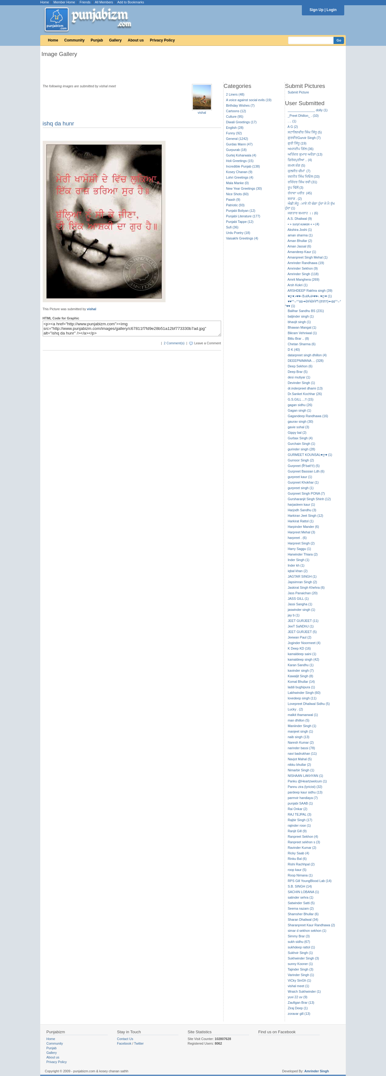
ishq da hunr (58, 123)
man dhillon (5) (298, 720)
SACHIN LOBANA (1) (303, 892)
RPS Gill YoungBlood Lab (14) (310, 881)
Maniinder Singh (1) (302, 726)
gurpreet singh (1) (301, 488)
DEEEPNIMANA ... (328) (306, 360)
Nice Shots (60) (237, 194)
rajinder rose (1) (299, 825)
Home (44, 2)
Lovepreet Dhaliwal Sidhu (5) (309, 704)
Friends (85, 2)
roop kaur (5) (297, 870)
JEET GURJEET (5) (302, 632)
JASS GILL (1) (298, 598)
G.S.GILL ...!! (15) (301, 399)
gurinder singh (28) (301, 449)
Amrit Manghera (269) (303, 279)
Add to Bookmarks (130, 2)
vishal (202, 112)
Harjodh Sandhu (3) (302, 510)
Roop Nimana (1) (300, 875)
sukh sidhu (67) (299, 941)
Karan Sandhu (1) (301, 665)
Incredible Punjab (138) (243, 166)
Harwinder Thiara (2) (303, 554)
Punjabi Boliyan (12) (240, 210)
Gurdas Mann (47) (239, 144)
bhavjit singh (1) (299, 322)
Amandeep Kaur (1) (301, 252)
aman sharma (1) (300, 235)
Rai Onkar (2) (297, 809)
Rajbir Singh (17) (300, 820)
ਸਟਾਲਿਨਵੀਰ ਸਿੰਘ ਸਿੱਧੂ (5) (305, 132)
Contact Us (125, 1039)
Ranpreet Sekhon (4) (303, 836)
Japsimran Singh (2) (302, 582)
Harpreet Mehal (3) (301, 532)
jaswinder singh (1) (301, 609)
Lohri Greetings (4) (239, 177)
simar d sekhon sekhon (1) (307, 930)
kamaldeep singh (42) (303, 659)
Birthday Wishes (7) (240, 105)
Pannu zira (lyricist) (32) (305, 787)
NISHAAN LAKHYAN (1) (305, 775)
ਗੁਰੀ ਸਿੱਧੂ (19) (297, 143)
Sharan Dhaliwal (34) (303, 919)
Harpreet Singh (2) (301, 543)
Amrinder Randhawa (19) (305, 263)
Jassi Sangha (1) (300, 604)
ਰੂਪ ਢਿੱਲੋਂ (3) (295, 187)
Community (74, 40)
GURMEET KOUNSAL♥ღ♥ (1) (310, 455)
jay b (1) (294, 615)
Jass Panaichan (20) (303, 593)
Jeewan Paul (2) (299, 637)
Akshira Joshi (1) (299, 229)
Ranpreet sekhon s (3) (304, 842)
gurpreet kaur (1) (300, 477)
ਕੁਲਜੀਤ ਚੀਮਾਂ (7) (299, 171)
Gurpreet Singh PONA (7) (306, 493)
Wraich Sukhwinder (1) (304, 991)
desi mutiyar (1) (299, 377)
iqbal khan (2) (298, 571)
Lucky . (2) (295, 709)
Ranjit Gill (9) (297, 831)
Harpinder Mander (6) (303, 526)
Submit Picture (298, 92)
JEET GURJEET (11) (303, 621)
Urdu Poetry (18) (238, 233)
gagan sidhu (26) (300, 405)
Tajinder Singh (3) (301, 969)
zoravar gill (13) (299, 1013)
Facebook (124, 1043)
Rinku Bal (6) (297, 858)
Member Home (64, 2)
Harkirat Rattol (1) (301, 521)
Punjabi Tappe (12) (239, 222)
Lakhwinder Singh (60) (304, 692)
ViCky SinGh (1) (299, 980)
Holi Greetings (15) (239, 161)
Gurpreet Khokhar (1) (303, 482)
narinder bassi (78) (301, 748)
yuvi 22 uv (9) (297, 997)
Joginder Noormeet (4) (304, 643)
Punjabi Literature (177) (243, 216)
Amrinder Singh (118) (302, 274)
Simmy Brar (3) (299, 936)
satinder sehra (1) (301, 897)
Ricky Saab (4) (298, 853)
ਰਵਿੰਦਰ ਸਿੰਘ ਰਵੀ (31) (302, 182)
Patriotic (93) (235, 205)
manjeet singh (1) (300, 731)
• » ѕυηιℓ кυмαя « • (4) (303, 224)
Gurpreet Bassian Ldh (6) (306, 471)
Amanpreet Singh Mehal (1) (307, 257)
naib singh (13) (299, 737)
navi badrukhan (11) (302, 753)
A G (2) (292, 127)
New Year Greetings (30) (244, 188)
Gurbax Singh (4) (300, 438)
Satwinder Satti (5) (301, 903)
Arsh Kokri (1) (297, 285)
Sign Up (316, 10)
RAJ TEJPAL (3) (299, 814)
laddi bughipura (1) (301, 687)
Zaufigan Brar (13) (301, 1002)
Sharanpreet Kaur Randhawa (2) (311, 925)
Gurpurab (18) (236, 150)
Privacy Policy (162, 40)
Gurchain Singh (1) (301, 443)
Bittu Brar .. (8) (298, 338)
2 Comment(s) (174, 343)
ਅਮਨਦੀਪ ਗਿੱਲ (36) (301, 149)
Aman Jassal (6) (299, 246)
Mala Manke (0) (237, 183)
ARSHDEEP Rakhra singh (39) (309, 290)
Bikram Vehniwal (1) (302, 333)
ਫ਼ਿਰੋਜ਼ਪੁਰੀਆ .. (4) (300, 160)
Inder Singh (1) (299, 560)
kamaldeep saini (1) (302, 654)
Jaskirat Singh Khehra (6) (306, 587)
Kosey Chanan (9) (239, 172)
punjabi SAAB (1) (300, 803)
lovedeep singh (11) (302, 698)
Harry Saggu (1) (299, 549)
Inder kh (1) (296, 565)
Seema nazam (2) (301, 908)
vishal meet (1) (298, 986)
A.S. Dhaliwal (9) (299, 218)
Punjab (97, 40)
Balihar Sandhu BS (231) (306, 311)
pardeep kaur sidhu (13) (305, 792)
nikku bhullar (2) (299, 764)
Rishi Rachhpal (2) (301, 864)
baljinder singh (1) (301, 316)
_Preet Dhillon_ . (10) (303, 115)
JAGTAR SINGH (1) (302, 576)
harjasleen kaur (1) (301, 504)
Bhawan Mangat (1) (302, 327)
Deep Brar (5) (298, 372)
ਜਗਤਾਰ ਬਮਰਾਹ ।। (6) (303, 213)
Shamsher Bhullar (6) (303, 914)
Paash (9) (233, 199)
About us (136, 40)
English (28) (235, 127)
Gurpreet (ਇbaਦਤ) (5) (304, 466)
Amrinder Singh (316, 1071)
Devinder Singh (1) (301, 383)
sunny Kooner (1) (300, 964)
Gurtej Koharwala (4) (241, 155)
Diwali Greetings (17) (241, 122)
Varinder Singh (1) (301, 975)
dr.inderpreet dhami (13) (305, 388)
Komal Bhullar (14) (301, 681)
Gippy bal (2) (297, 432)
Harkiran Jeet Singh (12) (305, 515)
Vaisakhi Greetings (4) (242, 238)
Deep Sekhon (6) (300, 366)
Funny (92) (234, 133)
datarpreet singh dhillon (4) (307, 355)
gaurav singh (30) (300, 421)
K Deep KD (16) (299, 648)
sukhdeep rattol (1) (301, 947)
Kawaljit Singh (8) (300, 676)
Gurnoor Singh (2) (301, 460)
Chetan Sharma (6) (302, 344)
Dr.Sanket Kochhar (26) (305, 394)
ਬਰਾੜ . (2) (295, 198)
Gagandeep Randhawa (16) (308, 416)
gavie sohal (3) (298, 427)
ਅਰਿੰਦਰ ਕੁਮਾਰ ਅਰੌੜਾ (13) (305, 154)
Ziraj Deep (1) (298, 1008)
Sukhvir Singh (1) (300, 953)
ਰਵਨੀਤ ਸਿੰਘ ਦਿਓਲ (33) (304, 176)
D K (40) (294, 349)
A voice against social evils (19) (248, 100)
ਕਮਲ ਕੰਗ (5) (296, 165)
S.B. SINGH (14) (300, 886)
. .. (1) (292, 121)
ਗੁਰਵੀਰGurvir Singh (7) (304, 138)
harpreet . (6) (297, 538)
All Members (104, 2)
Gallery (115, 40)
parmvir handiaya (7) (303, 798)
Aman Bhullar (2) (299, 241)
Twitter (139, 1043)
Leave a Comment (207, 343)
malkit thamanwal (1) (303, 715)
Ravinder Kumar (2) (302, 847)
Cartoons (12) (236, 111)
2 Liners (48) (235, 94)
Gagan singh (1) (299, 410)
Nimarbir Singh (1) (301, 770)
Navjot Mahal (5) (300, 759)
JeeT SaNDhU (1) (301, 626)
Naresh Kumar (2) (301, 742)
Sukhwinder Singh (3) (303, 958)
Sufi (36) (232, 227)
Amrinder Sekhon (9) (302, 268)
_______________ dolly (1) (308, 110)
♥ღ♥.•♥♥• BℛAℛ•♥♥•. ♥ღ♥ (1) (310, 296)
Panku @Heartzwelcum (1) (307, 781)
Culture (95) (234, 116)
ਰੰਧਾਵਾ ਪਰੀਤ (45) (300, 193)
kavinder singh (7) (301, 670)
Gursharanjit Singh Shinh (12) (309, 499)
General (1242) (237, 138)
